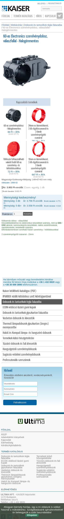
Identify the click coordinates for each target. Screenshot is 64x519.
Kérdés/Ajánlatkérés (11, 445)
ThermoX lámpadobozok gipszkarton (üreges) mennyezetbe (26, 325)
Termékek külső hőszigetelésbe (18, 338)
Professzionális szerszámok (16, 360)
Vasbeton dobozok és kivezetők (18, 318)
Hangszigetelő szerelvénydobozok (19, 349)
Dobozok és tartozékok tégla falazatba (22, 302)
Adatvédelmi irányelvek (12, 437)
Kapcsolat (50, 16)
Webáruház (16, 25)
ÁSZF (4, 434)
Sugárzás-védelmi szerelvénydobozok (21, 355)
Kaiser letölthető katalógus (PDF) (19, 291)
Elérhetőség (7, 443)
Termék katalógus (23, 16)
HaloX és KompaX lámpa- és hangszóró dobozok (27, 333)
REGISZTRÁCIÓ (54, 3)
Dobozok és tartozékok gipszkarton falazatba (25, 313)
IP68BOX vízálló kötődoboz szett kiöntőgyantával (27, 296)
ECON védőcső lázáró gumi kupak (19, 307)
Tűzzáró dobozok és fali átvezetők (20, 344)
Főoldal (6, 16)
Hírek (39, 16)
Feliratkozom (19, 402)
